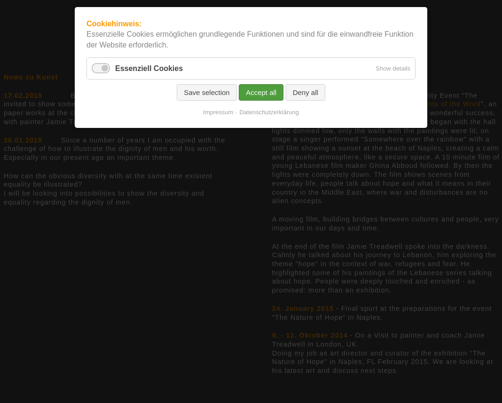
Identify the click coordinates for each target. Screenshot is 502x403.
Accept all (261, 92)
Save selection (207, 92)
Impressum (218, 112)
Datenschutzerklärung (268, 112)
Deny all (305, 92)
